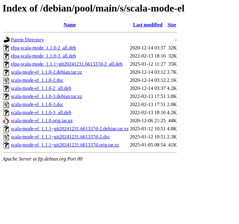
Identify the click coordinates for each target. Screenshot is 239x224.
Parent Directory (27, 39)
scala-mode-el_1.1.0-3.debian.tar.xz (46, 96)
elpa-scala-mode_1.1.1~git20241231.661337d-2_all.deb (67, 64)
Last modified (148, 24)
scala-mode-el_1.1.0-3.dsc (37, 104)
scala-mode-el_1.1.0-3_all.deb (41, 112)
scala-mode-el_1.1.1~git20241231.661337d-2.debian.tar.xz (70, 128)
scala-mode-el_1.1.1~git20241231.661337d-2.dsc (60, 136)
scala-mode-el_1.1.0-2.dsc (37, 80)
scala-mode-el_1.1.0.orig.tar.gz (42, 120)
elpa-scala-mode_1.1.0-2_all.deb (43, 47)
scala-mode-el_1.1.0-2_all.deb (41, 88)
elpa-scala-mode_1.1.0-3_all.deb (43, 55)
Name (69, 24)
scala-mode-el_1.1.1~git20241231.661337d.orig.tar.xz (65, 144)
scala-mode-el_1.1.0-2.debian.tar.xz (46, 72)
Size (171, 24)
